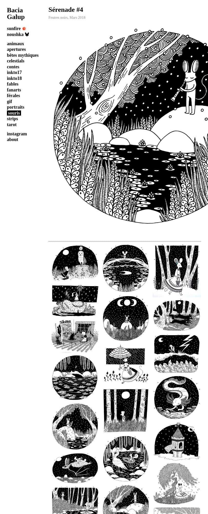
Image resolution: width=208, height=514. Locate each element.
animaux (15, 43)
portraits (15, 107)
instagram (17, 133)
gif (9, 101)
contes (13, 66)
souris (14, 113)
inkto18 (14, 78)
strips (12, 118)
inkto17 (14, 72)
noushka (18, 34)
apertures (16, 49)
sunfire (16, 28)
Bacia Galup (16, 13)
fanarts (14, 89)
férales (13, 95)
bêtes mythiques (23, 55)
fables (12, 84)
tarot (12, 124)
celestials (15, 60)
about (12, 139)
